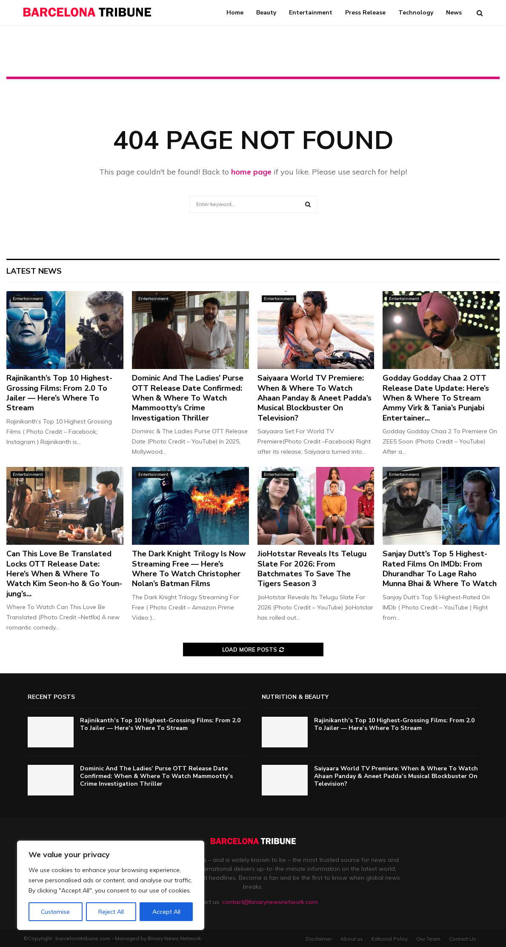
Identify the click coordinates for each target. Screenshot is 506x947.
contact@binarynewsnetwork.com (270, 902)
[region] (110, 885)
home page (251, 172)
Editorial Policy (390, 939)
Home (234, 13)
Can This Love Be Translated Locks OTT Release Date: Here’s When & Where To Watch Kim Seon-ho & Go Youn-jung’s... (64, 574)
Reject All (111, 912)
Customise (55, 912)
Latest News (34, 271)
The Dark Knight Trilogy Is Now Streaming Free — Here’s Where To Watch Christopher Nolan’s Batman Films (189, 569)
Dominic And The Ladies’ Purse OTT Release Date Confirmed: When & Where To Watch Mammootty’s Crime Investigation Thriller (187, 398)
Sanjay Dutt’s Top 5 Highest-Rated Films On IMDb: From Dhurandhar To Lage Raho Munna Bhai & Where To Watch (440, 569)
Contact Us (462, 939)
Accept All (166, 912)
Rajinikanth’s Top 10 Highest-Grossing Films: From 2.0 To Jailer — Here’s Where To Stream (59, 393)
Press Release (365, 13)
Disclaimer (319, 939)
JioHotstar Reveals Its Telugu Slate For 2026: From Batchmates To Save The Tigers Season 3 (311, 569)
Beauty (266, 13)
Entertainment (310, 13)
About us (351, 939)
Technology (415, 13)
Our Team (428, 939)
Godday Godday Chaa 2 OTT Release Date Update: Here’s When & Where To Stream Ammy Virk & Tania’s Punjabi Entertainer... (436, 398)
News (454, 13)
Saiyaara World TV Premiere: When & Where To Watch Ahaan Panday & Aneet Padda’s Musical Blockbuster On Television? (314, 398)
